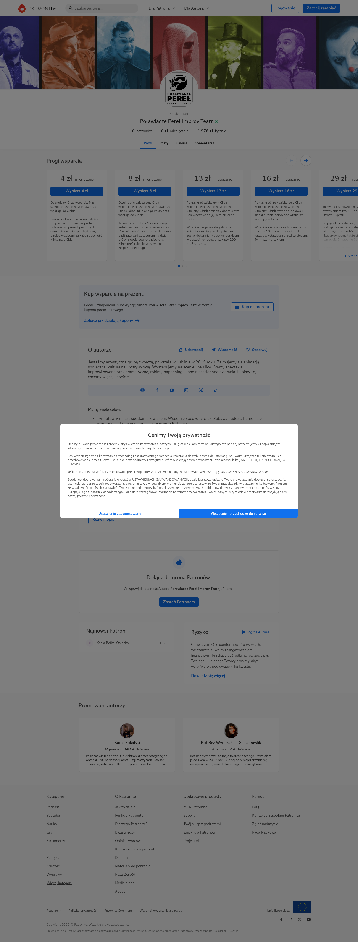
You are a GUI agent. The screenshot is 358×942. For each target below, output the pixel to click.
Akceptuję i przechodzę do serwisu (238, 513)
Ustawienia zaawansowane (119, 513)
